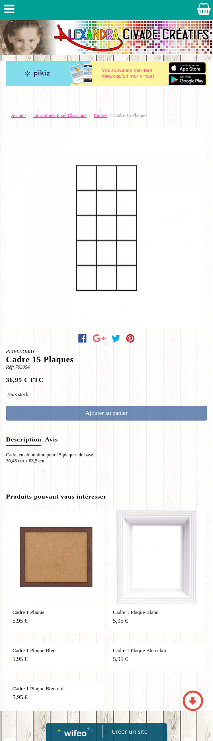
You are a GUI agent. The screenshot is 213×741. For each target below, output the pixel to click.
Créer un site (129, 731)
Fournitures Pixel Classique (60, 115)
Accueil (18, 115)
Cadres (100, 115)
